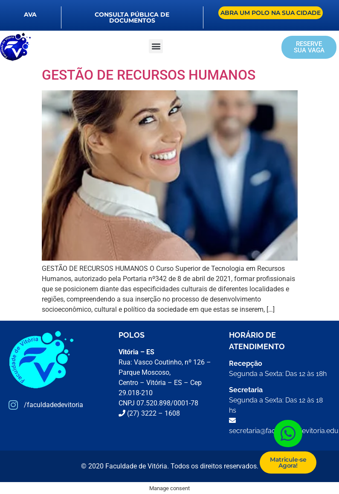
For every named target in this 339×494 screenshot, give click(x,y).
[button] (156, 46)
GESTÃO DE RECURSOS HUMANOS (148, 75)
